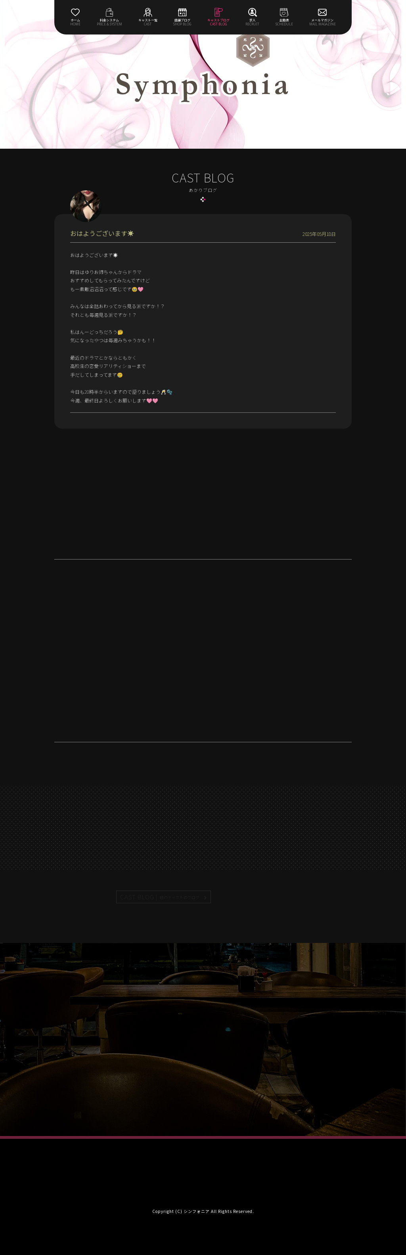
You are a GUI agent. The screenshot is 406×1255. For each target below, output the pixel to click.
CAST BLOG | (160, 897)
